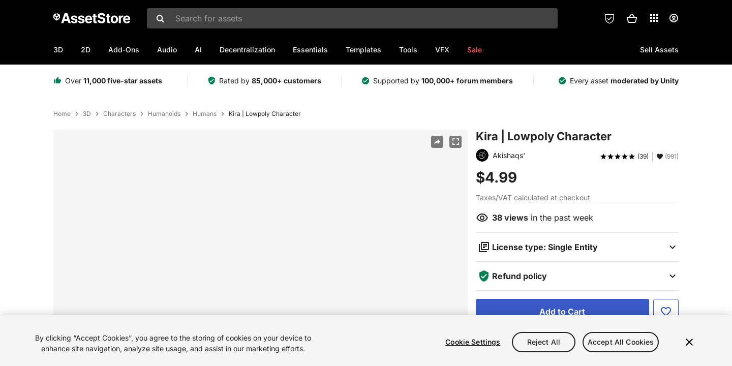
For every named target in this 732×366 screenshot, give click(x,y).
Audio (167, 49)
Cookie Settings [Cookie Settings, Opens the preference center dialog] (472, 342)
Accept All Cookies (621, 342)
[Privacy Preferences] (609, 18)
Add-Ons (123, 49)
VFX (442, 49)
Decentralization (247, 49)
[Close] (689, 342)
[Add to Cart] (562, 311)
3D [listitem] (87, 113)
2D (85, 49)
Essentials (310, 49)
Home (62, 113)
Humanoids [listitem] (164, 113)
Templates (363, 49)
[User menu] (673, 18)
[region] (366, 340)
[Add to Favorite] (666, 311)
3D (58, 49)
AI (198, 49)
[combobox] (352, 18)
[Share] (437, 142)
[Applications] (654, 18)
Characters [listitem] (119, 113)
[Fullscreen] (455, 142)
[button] (632, 18)
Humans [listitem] (205, 113)
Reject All (543, 342)
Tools (408, 49)
